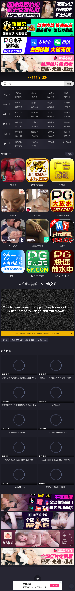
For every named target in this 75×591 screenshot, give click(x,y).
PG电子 (18, 93)
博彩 (5, 94)
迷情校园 (18, 136)
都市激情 (18, 132)
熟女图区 (50, 126)
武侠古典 (67, 132)
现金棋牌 (50, 97)
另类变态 (67, 116)
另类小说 (34, 136)
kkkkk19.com (37, 77)
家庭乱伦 (34, 132)
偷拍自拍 (34, 112)
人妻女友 (50, 132)
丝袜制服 (34, 107)
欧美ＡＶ (50, 102)
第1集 (5, 340)
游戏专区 (67, 93)
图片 (5, 124)
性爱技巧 (67, 136)
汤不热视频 (67, 142)
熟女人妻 (18, 107)
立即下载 (54, 585)
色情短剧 (34, 146)
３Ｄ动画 (67, 102)
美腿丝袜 (18, 126)
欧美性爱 (67, 112)
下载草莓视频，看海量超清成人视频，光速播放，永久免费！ (43, 333)
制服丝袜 (18, 116)
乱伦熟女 (50, 116)
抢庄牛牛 (67, 97)
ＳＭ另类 (67, 107)
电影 (5, 114)
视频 (5, 104)
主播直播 (50, 107)
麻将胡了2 (18, 97)
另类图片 (67, 126)
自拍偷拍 (34, 102)
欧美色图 (50, 122)
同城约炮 (18, 142)
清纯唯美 (34, 126)
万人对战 (50, 93)
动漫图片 (67, 122)
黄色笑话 (50, 136)
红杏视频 (18, 146)
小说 (5, 133)
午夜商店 (34, 142)
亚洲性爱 (18, 112)
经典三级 (34, 116)
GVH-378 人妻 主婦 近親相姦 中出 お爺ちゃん (29, 340)
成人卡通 (50, 112)
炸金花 (34, 97)
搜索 (69, 84)
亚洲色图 (34, 122)
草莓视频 (50, 142)
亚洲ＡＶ (18, 102)
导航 (5, 143)
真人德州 (34, 93)
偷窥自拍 (18, 122)
